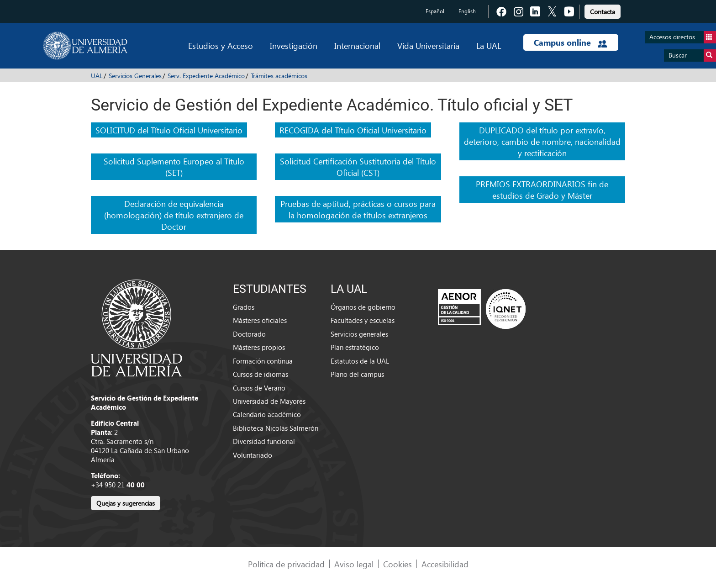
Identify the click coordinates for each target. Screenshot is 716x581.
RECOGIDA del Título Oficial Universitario (352, 130)
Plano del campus (357, 374)
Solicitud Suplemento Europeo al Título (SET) (174, 166)
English (467, 11)
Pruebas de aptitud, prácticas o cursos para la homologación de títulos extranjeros (358, 209)
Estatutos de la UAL (360, 360)
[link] (602, 10)
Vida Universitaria (428, 45)
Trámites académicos (279, 75)
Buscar (692, 55)
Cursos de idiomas (260, 374)
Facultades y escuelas (363, 320)
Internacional (357, 45)
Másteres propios (259, 347)
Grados (243, 307)
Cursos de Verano (259, 387)
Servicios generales (359, 333)
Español (435, 11)
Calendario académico (267, 414)
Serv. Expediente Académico (206, 75)
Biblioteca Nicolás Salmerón (275, 428)
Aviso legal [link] (354, 564)
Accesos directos (682, 37)
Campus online (570, 42)
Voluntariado (252, 455)
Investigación (293, 45)
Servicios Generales (135, 75)
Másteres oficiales (260, 320)
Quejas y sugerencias (125, 503)
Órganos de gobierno (363, 307)
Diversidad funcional (264, 441)
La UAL (488, 45)
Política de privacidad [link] (286, 564)
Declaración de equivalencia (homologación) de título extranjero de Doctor (173, 215)
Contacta (602, 11)
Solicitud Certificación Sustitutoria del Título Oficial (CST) (358, 166)
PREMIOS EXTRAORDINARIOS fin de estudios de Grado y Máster (542, 189)
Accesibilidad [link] (445, 564)
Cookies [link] (397, 564)
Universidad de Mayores (269, 401)
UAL (97, 75)
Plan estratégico (355, 347)
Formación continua (263, 360)
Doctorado (249, 333)
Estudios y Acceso (220, 45)
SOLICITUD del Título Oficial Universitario (168, 130)
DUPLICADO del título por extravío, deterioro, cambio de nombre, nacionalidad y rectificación (542, 141)
